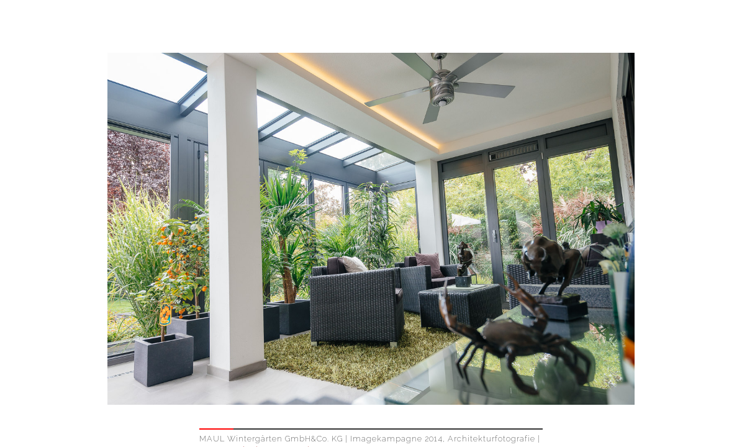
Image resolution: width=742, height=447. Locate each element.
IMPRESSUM (616, 441)
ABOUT (697, 27)
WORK (642, 27)
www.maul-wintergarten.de (258, 397)
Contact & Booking (407, 411)
